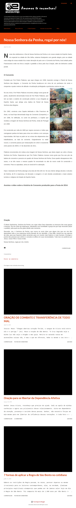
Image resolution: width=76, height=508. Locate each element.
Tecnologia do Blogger (38, 501)
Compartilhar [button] (66, 248)
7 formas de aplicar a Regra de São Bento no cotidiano (35, 475)
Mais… (58, 28)
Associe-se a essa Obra (46, 28)
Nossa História (19, 28)
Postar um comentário (11, 259)
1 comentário (18, 418)
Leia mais (69, 341)
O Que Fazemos (31, 28)
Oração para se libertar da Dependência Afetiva (32, 398)
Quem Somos (7, 28)
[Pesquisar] (64, 3)
